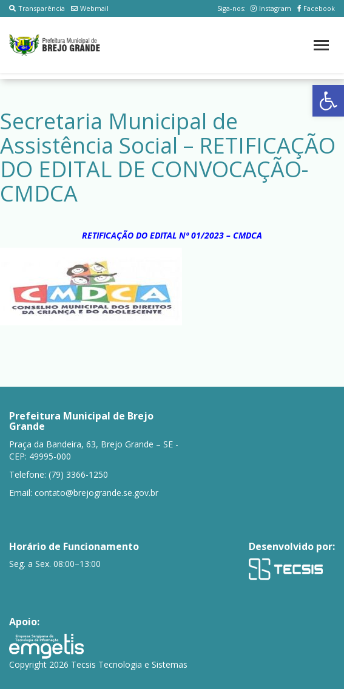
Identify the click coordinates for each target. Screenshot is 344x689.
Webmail (90, 8)
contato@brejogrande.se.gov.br (96, 492)
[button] (328, 101)
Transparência (37, 8)
